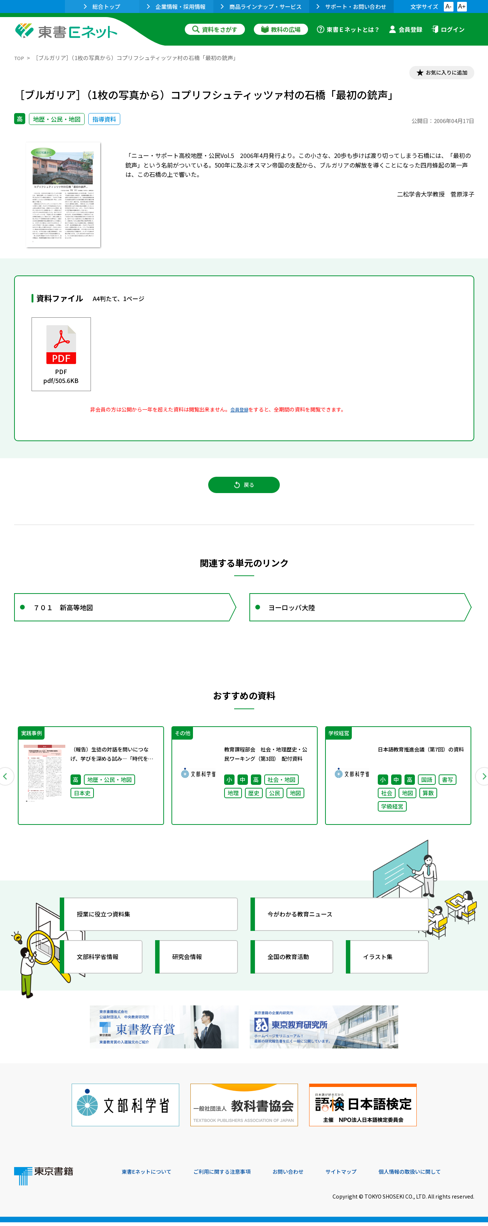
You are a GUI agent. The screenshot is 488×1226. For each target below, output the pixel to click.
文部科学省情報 (102, 969)
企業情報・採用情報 (176, 6)
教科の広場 (281, 29)
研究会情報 (191, 969)
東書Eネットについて (150, 1175)
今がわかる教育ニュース (306, 927)
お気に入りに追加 (442, 73)
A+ (461, 6)
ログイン (448, 29)
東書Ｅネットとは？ (348, 29)
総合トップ (102, 6)
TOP (20, 58)
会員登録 (405, 29)
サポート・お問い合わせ (351, 6)
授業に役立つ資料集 (109, 927)
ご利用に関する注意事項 (233, 1175)
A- (449, 6)
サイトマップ (363, 1175)
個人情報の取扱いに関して (438, 1175)
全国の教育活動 (293, 969)
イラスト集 (382, 969)
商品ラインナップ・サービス (261, 6)
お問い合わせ (306, 1175)
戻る (244, 489)
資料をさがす (215, 29)
